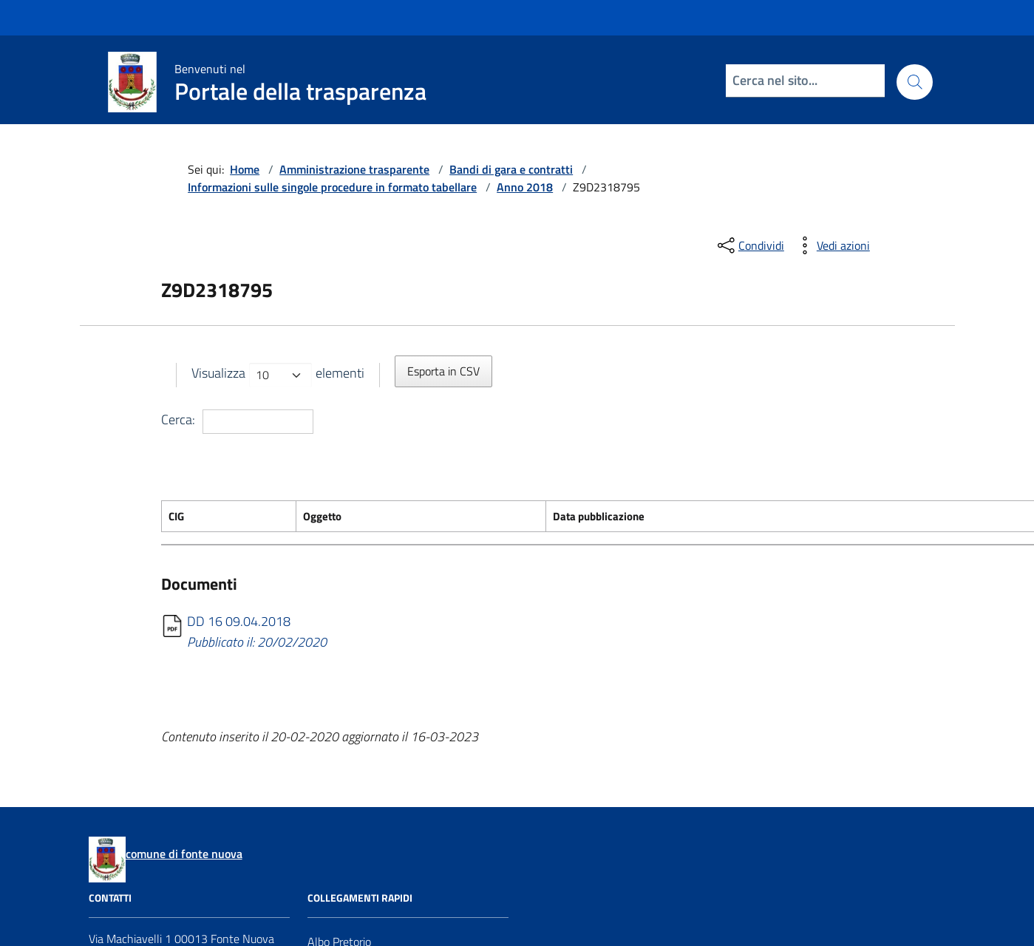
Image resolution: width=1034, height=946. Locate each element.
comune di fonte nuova (184, 853)
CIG (176, 516)
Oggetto (322, 516)
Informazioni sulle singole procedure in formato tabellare (332, 187)
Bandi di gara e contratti (511, 169)
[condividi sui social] (749, 245)
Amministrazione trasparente (354, 169)
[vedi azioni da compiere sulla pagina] (831, 245)
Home (244, 169)
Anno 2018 (525, 187)
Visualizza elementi (277, 375)
